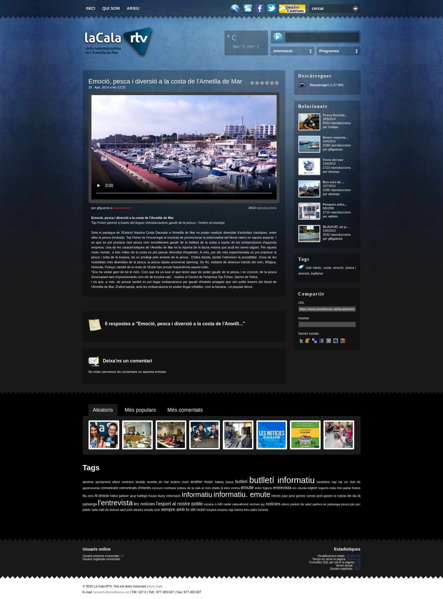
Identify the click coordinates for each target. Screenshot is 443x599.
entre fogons (263, 488)
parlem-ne (319, 504)
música (209, 504)
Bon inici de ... (334, 182)
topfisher (317, 273)
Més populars (140, 410)
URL (301, 302)
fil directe (102, 496)
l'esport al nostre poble (179, 503)
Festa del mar (333, 159)
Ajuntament (122, 208)
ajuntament (103, 482)
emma (235, 488)
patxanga (334, 504)
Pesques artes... (335, 204)
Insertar (303, 318)
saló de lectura (109, 509)
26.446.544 (353, 556)
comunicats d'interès (135, 488)
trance (238, 509)
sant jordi (126, 509)
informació (173, 496)
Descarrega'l (319, 85)
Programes (329, 51)
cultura (181, 488)
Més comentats (185, 410)
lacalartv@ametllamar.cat (111, 592)
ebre (227, 488)
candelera (323, 482)
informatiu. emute (242, 494)
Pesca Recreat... (335, 115)
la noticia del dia (345, 496)
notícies (273, 504)
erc (295, 488)
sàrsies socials (143, 509)
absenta (88, 482)
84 (122, 556)
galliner (124, 496)
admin (332, 216)
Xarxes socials (308, 333)
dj (221, 488)
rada (95, 509)
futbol (113, 496)
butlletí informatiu (282, 480)
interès (276, 496)
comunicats (109, 488)
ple (352, 504)
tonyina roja (226, 509)
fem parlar (344, 488)
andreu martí (180, 482)
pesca (345, 504)
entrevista (282, 487)
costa (327, 267)
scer (157, 509)
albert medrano (123, 482)
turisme (263, 509)
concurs (157, 488)
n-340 (219, 504)
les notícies (144, 504)
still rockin (198, 510)
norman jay (257, 504)
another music (202, 482)
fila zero (88, 496)
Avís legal (155, 586)
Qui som (111, 8)
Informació (283, 51)
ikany (161, 496)
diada (215, 488)
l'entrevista (115, 503)
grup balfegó (138, 496)
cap (334, 482)
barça (230, 482)
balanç (219, 482)
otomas (333, 171)
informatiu (197, 494)
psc (358, 504)
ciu (346, 482)
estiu (333, 488)
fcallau (333, 127)
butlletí (241, 481)
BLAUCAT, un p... (336, 226)
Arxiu (133, 8)
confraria (170, 488)
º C (231, 37)
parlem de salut (300, 504)
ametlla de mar (158, 482)
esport (312, 488)
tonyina (211, 509)
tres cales (250, 509)
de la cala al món (199, 488)
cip (340, 482)
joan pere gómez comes (298, 496)
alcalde (140, 482)
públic (87, 509)
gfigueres (335, 149)
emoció (338, 267)
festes (356, 488)
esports (323, 488)
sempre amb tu (175, 509)
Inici (90, 8)
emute (247, 487)
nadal (227, 504)
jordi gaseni (324, 496)
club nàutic (313, 267)
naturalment (240, 504)
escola (302, 488)
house (152, 496)
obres (285, 504)
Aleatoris (103, 410)
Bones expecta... (335, 137)
